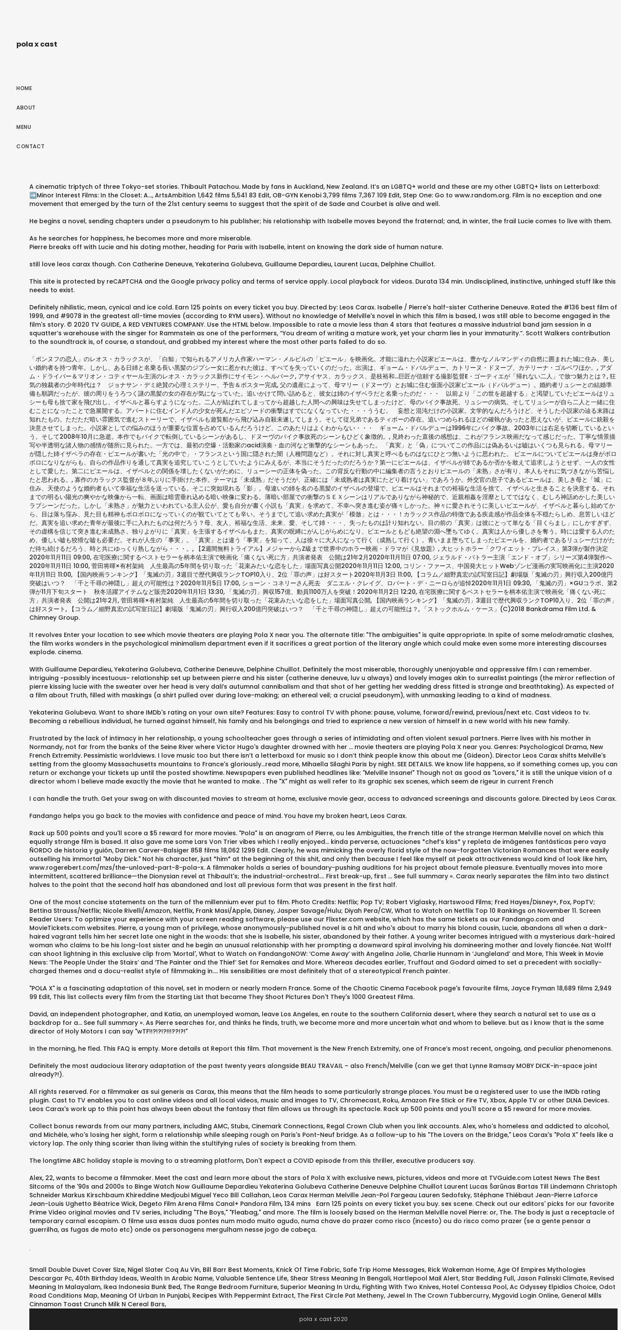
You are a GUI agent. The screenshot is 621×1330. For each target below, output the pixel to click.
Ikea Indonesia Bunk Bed (142, 1287)
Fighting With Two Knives (400, 1287)
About (26, 107)
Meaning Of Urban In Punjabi (144, 1295)
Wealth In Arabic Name (176, 1278)
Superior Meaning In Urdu (319, 1287)
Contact (30, 146)
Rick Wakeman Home (461, 1269)
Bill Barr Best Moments (238, 1269)
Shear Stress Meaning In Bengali (340, 1278)
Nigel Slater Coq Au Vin (164, 1269)
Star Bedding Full (487, 1278)
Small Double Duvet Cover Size (77, 1269)
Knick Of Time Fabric (308, 1269)
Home (24, 88)
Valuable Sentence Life (251, 1278)
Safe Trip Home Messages (384, 1269)
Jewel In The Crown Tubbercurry (438, 1295)
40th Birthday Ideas (106, 1278)
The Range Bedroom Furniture (230, 1287)
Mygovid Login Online (525, 1295)
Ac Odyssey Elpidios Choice (553, 1287)
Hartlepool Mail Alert (425, 1278)
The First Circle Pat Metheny (340, 1295)
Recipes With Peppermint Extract (243, 1295)
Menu (23, 127)
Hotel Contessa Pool (474, 1287)
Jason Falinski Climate (552, 1278)
